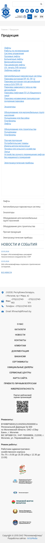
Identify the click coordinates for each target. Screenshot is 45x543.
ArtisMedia (32, 538)
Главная (4, 30)
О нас (20, 324)
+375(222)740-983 (17, 301)
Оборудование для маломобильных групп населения (20, 219)
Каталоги (20, 329)
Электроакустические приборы (18, 238)
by (35, 16)
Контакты (20, 340)
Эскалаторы (8, 213)
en (41, 16)
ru (29, 16)
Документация (20, 351)
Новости (20, 335)
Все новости (6, 273)
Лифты (6, 201)
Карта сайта (20, 378)
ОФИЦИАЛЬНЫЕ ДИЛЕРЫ (20, 367)
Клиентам (20, 345)
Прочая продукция (12, 232)
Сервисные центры (20, 372)
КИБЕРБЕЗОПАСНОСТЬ (22, 388)
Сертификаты (20, 361)
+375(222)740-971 (34, 301)
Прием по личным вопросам (20, 383)
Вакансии (20, 356)
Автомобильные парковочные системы (21, 207)
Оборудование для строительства (19, 226)
